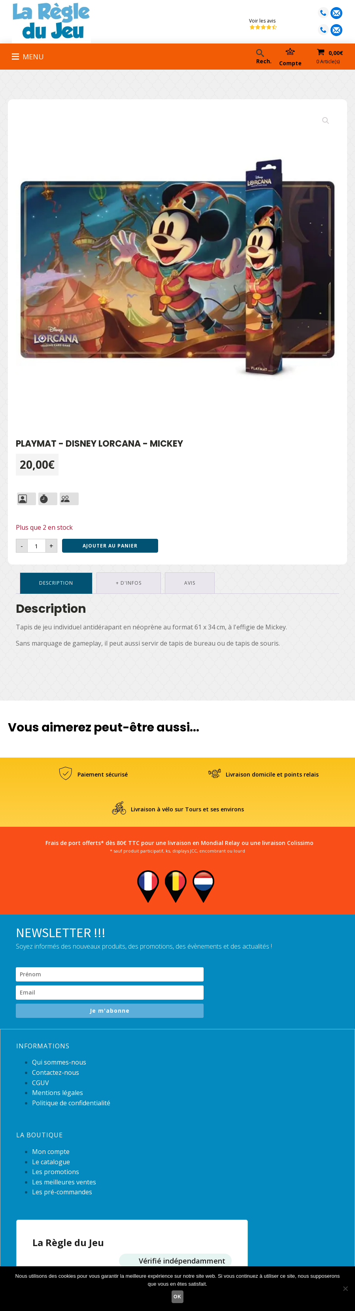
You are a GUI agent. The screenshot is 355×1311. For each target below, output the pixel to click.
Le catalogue (51, 1162)
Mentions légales (57, 1092)
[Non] (345, 1288)
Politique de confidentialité (71, 1103)
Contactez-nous (55, 1072)
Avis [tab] (189, 583)
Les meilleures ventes (64, 1182)
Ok (177, 1297)
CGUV (40, 1082)
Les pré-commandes (62, 1192)
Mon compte (51, 1151)
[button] (326, 121)
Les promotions (55, 1171)
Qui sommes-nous (59, 1062)
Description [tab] (56, 583)
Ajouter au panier (110, 545)
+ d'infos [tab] (129, 583)
